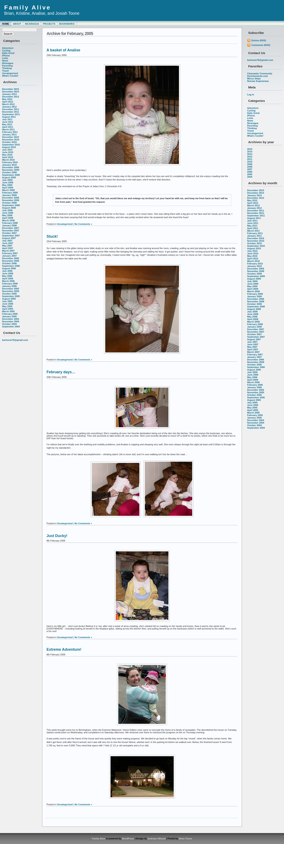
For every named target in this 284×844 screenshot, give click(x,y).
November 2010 (10, 139)
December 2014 (10, 91)
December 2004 (10, 319)
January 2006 (9, 286)
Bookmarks (67, 24)
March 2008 (8, 220)
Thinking (7, 68)
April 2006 (7, 278)
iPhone (6, 55)
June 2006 (7, 273)
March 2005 (8, 311)
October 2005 (9, 293)
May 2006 (7, 276)
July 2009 (7, 180)
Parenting (7, 65)
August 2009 (9, 177)
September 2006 (11, 266)
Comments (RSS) (260, 45)
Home (5, 24)
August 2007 (9, 238)
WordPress (128, 838)
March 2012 (8, 104)
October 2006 (9, 263)
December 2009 (10, 167)
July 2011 (7, 119)
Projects (49, 24)
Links (5, 58)
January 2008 (9, 225)
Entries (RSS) (258, 40)
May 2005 (7, 306)
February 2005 (10, 314)
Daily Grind (8, 53)
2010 (249, 161)
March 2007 (8, 250)
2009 (249, 164)
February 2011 (10, 132)
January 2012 (9, 106)
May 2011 (7, 124)
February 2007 (10, 253)
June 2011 (7, 122)
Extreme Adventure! (64, 649)
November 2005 (10, 291)
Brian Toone (185, 838)
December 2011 (10, 109)
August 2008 (9, 208)
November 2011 (10, 112)
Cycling (6, 50)
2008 (249, 166)
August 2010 (9, 147)
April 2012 (7, 101)
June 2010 (7, 152)
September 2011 (11, 114)
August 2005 (9, 298)
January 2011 (9, 134)
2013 (249, 154)
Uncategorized (10, 73)
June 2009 (7, 182)
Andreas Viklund (157, 838)
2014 (249, 151)
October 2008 (9, 202)
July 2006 (7, 271)
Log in (250, 94)
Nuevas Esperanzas (258, 81)
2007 (249, 169)
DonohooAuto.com (257, 76)
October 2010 (9, 142)
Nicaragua (32, 24)
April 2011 (7, 127)
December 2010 (10, 137)
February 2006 (10, 283)
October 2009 (9, 172)
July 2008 (7, 210)
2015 (249, 149)
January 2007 (9, 256)
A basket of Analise (63, 50)
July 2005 (7, 301)
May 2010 (7, 154)
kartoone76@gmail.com (15, 340)
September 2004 (11, 326)
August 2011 (9, 117)
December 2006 (10, 258)
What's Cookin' (10, 76)
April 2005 (7, 309)
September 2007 (11, 235)
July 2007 (7, 240)
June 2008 (7, 213)
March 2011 (8, 129)
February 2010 (10, 162)
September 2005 (11, 296)
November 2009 (10, 170)
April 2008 (7, 218)
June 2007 (7, 243)
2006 (249, 172)
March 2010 (8, 160)
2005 (249, 174)
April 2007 (7, 248)
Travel (5, 70)
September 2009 (11, 175)
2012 (249, 156)
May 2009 (7, 185)
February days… (61, 372)
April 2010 (7, 157)
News (5, 60)
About (17, 24)
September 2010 (11, 144)
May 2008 (7, 215)
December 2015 (10, 89)
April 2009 (7, 187)
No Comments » (83, 224)
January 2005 (9, 316)
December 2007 (10, 228)
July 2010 (7, 149)
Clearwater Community (259, 73)
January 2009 (9, 195)
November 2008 (10, 200)
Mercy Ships (254, 78)
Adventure (7, 48)
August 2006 (9, 268)
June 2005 (7, 304)
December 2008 (10, 197)
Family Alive (27, 7)
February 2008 (10, 223)
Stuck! (52, 236)
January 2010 (9, 165)
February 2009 (10, 192)
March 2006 (8, 281)
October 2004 (9, 324)
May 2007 (7, 245)
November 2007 (10, 230)
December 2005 (10, 288)
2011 (249, 159)
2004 (249, 177)
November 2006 (10, 261)
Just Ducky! (57, 536)
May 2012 (7, 99)
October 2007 (9, 233)
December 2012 (10, 96)
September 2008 (11, 205)
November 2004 (10, 321)
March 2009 (8, 190)
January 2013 (9, 94)
